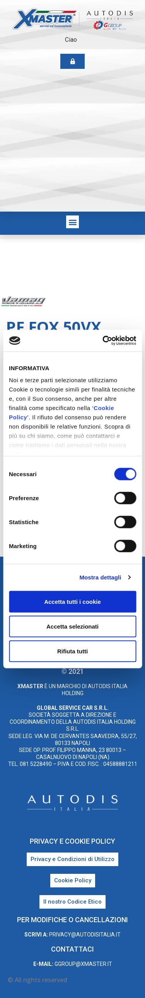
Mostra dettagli (100, 577)
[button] (72, 221)
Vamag (125, 302)
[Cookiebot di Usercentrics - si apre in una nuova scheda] (103, 341)
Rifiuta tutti (72, 651)
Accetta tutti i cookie (72, 601)
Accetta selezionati (72, 626)
